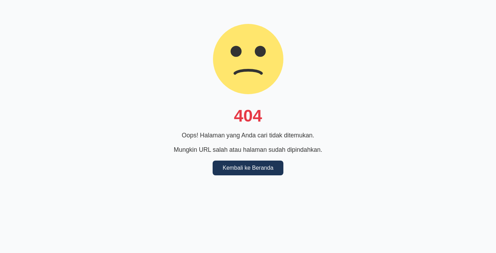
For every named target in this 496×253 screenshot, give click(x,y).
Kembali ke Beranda (247, 168)
